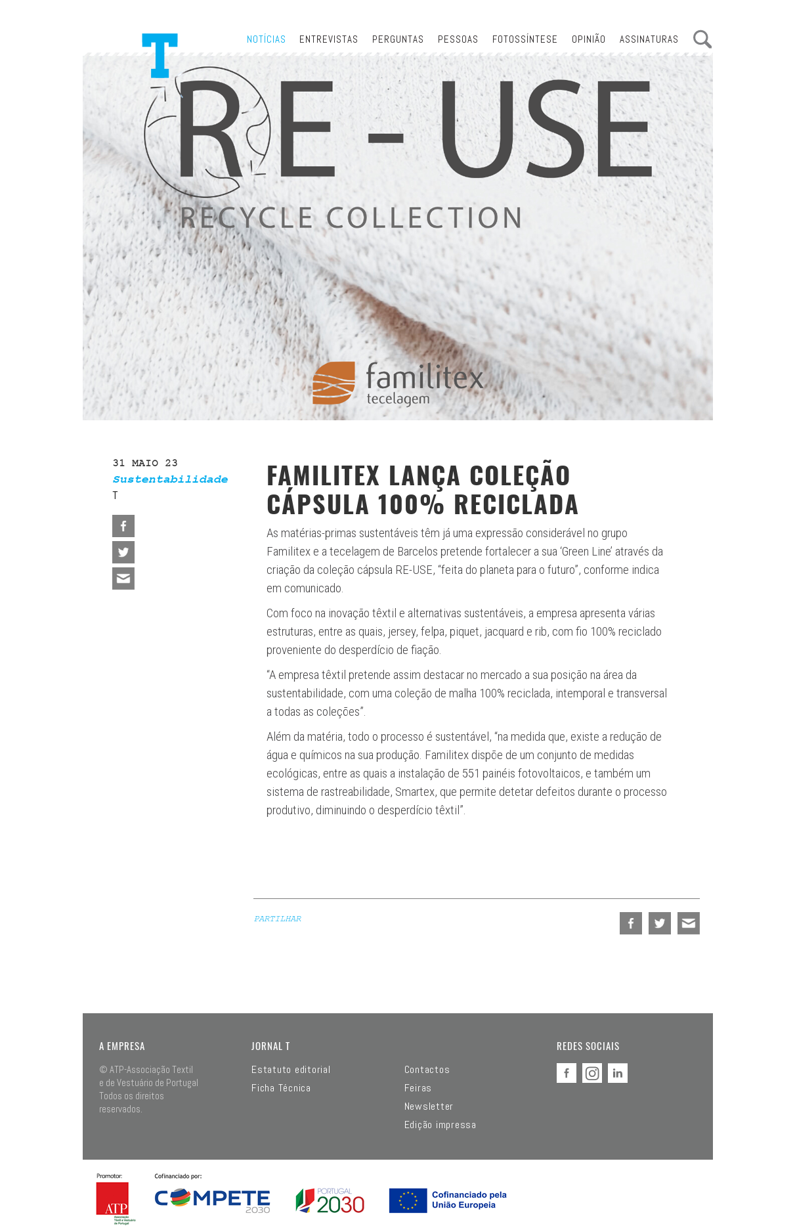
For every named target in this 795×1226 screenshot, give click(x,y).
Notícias (266, 39)
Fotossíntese (525, 39)
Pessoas (458, 39)
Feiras (418, 1088)
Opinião (589, 39)
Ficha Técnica (281, 1088)
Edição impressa (440, 1124)
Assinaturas (649, 39)
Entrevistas (328, 39)
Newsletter (429, 1106)
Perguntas (398, 39)
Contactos (427, 1069)
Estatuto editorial (291, 1069)
